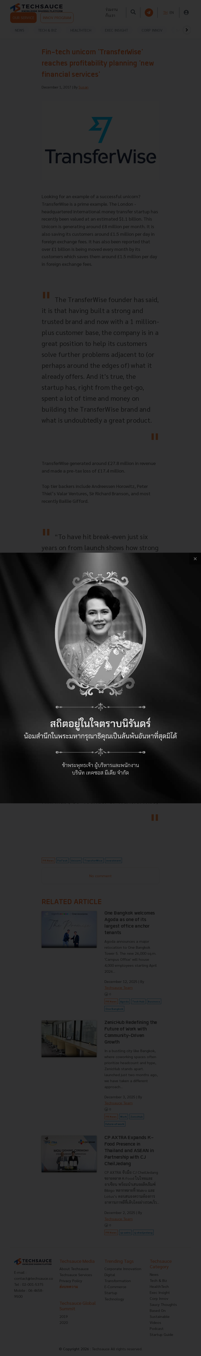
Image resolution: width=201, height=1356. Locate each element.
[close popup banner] (195, 558)
